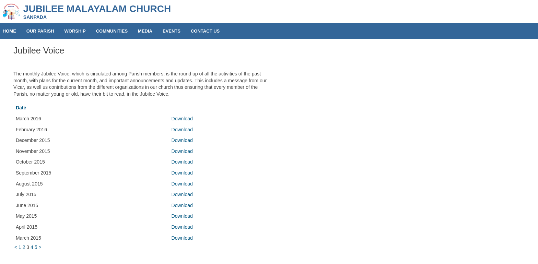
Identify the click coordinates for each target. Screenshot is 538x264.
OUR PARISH (40, 31)
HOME (9, 31)
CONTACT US (205, 31)
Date (21, 107)
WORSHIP (75, 31)
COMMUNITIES (112, 31)
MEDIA (145, 31)
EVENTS (171, 31)
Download (182, 118)
